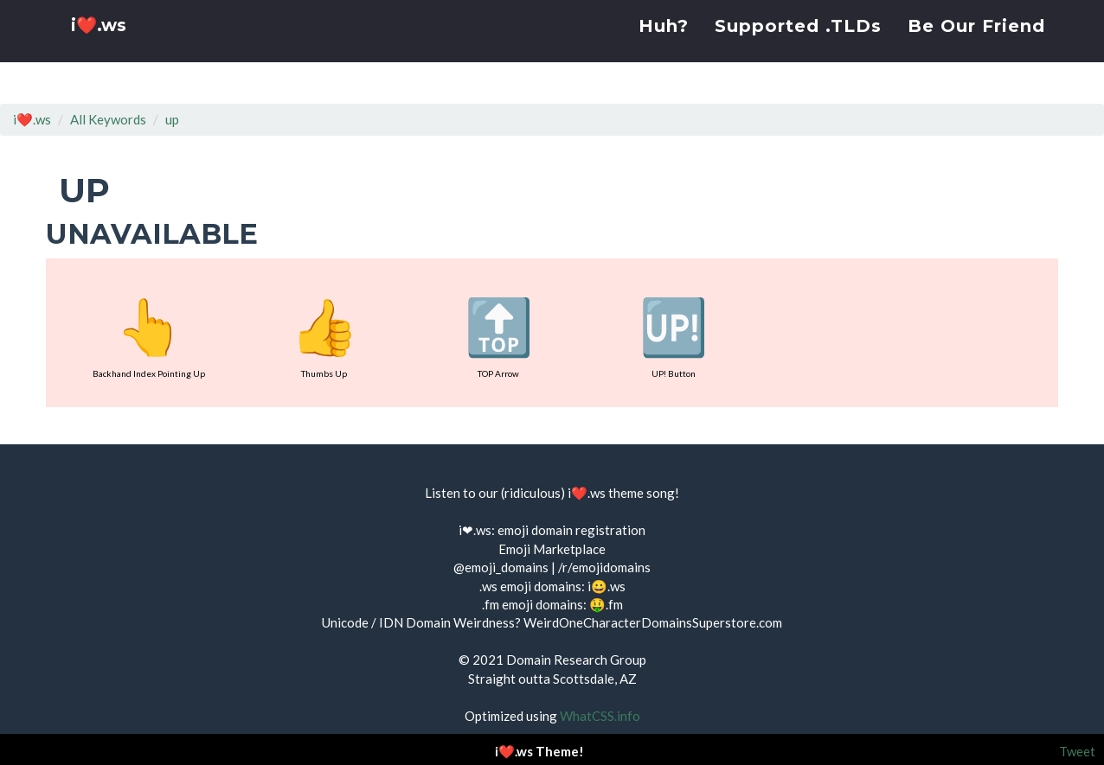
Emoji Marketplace (552, 549)
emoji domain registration (571, 530)
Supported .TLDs (798, 47)
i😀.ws (606, 586)
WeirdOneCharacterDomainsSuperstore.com (652, 622)
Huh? (664, 47)
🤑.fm (606, 604)
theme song (641, 492)
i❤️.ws (101, 51)
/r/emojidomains (604, 567)
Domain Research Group (576, 659)
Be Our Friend (976, 47)
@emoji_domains (501, 567)
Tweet (1077, 751)
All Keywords (108, 119)
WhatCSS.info (600, 716)
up (172, 119)
